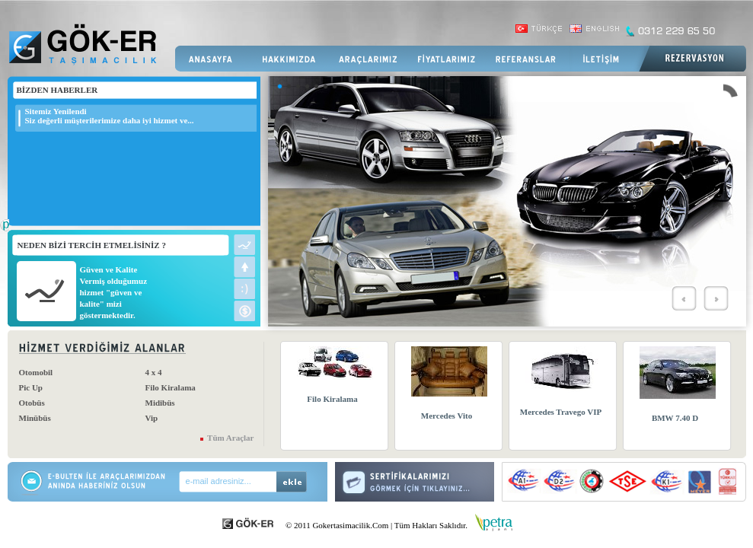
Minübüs (35, 417)
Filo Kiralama (170, 387)
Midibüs (160, 402)
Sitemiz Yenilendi (56, 111)
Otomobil (36, 372)
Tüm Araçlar (230, 437)
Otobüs (32, 402)
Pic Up (31, 387)
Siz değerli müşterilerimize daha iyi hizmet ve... (109, 120)
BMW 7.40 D (675, 417)
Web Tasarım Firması (4, 233)
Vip (151, 417)
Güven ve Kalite (109, 269)
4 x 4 (153, 372)
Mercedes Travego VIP (560, 411)
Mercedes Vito (446, 415)
